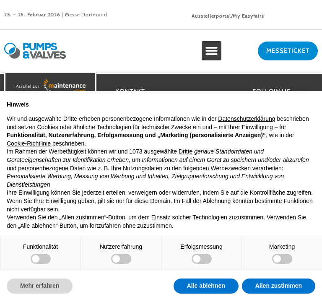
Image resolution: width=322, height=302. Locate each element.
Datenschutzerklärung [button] (246, 118)
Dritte (185, 151)
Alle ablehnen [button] (206, 285)
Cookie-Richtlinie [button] (29, 143)
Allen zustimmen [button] (278, 285)
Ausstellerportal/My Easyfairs (228, 16)
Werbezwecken (230, 168)
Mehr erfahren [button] (39, 285)
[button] (211, 51)
